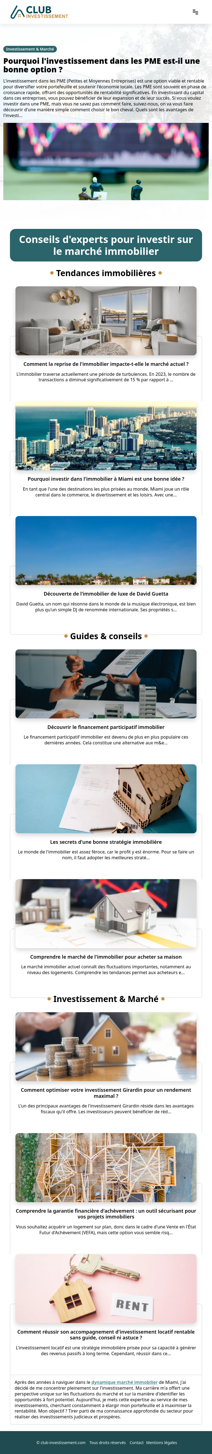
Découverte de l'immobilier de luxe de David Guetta (106, 593)
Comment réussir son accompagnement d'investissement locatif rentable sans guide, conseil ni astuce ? (106, 1334)
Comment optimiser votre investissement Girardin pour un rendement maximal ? (106, 1092)
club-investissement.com (63, 1442)
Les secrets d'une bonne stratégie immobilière (106, 842)
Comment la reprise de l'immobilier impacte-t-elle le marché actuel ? (106, 364)
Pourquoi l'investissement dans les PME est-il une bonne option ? (101, 65)
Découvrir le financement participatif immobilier (106, 727)
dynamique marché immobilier (124, 1382)
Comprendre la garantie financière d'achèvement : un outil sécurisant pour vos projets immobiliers (106, 1213)
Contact (137, 1442)
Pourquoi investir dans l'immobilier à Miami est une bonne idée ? (106, 478)
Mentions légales (161, 1442)
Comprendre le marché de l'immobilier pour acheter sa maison (106, 956)
